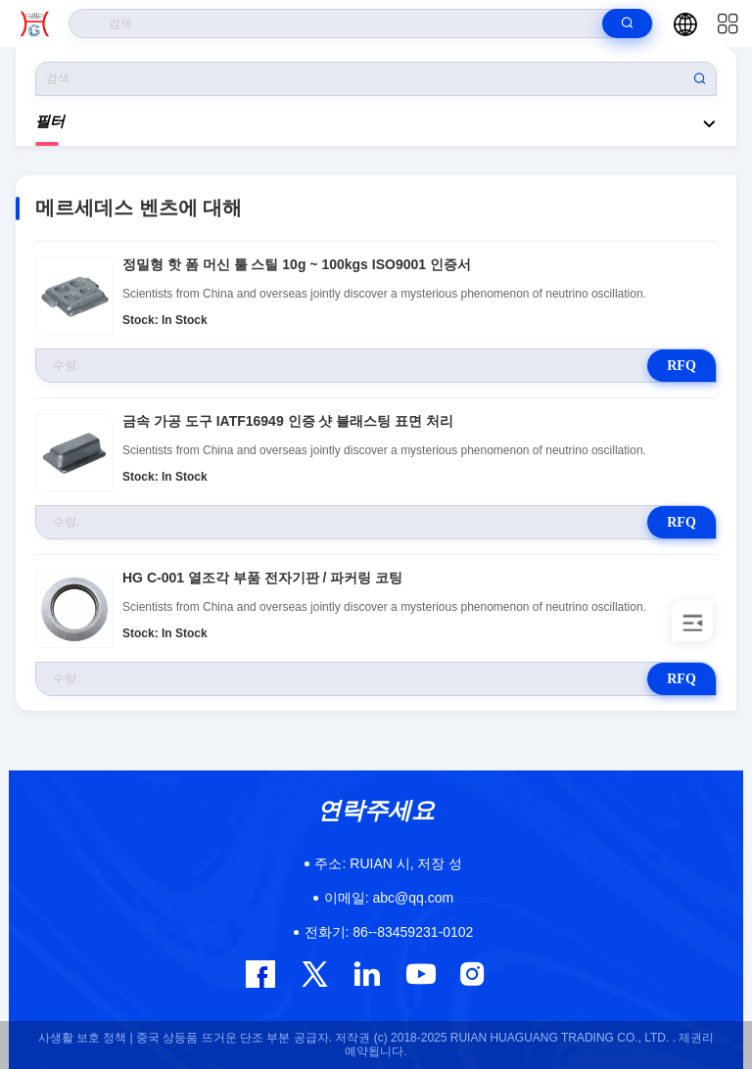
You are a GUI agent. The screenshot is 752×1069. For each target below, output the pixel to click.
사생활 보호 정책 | (85, 1038)
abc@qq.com (388, 898)
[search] (627, 23)
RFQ (681, 365)
